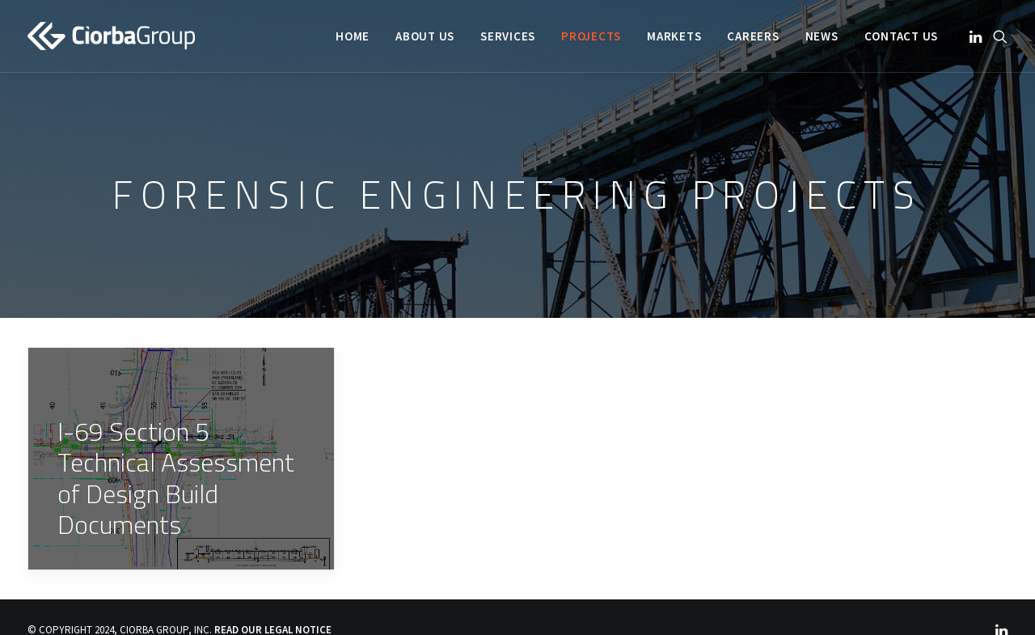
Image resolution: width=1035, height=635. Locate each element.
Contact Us (901, 36)
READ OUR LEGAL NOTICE (273, 624)
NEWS (822, 36)
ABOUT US (424, 36)
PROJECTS (591, 36)
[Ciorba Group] (111, 36)
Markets (674, 36)
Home (353, 36)
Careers (753, 36)
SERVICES (507, 36)
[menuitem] (352, 36)
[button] (977, 36)
